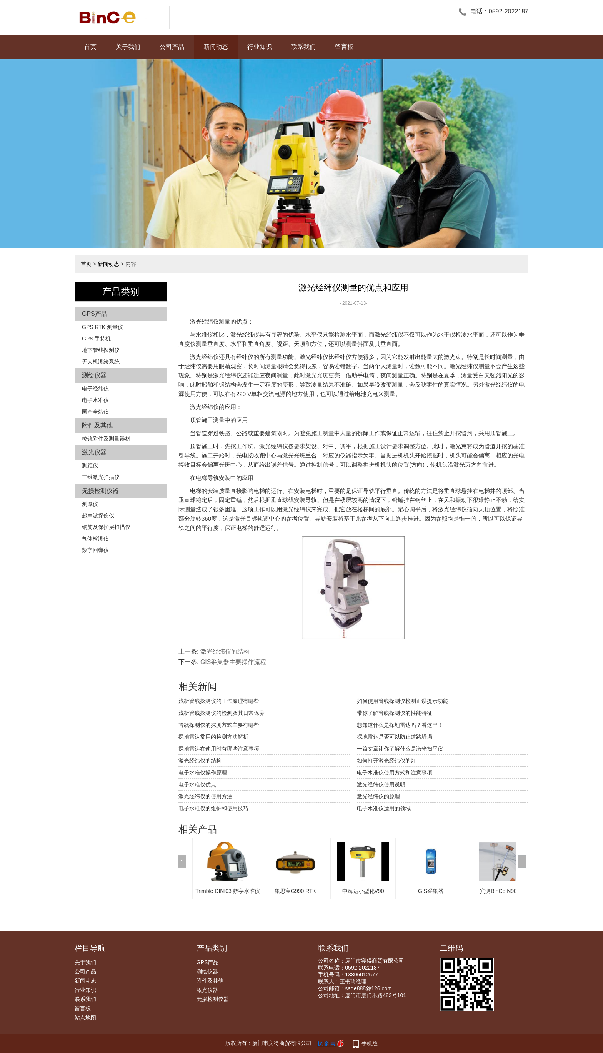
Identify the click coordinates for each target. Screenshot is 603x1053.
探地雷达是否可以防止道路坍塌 (394, 737)
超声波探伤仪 (98, 515)
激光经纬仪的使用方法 (205, 796)
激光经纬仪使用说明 (381, 784)
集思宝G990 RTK (295, 891)
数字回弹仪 (95, 550)
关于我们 (128, 46)
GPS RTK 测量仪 (102, 327)
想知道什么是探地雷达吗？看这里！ (400, 725)
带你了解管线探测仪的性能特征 (394, 713)
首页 (90, 46)
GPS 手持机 (96, 338)
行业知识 (259, 46)
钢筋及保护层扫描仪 (106, 527)
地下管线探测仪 (101, 350)
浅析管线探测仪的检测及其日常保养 (221, 713)
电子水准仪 (95, 400)
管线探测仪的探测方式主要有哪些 (218, 725)
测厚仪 (90, 504)
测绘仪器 (94, 375)
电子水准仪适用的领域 (384, 808)
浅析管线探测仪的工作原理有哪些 (218, 701)
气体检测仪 (95, 539)
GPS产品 (94, 313)
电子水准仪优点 (197, 784)
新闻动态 (215, 46)
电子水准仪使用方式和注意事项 (394, 772)
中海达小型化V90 (363, 891)
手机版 (369, 1043)
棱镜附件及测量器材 (106, 439)
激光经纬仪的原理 (378, 796)
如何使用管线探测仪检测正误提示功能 (402, 701)
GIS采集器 (430, 891)
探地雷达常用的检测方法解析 (213, 737)
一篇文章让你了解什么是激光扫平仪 (400, 749)
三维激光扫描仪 (101, 477)
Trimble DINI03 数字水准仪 (227, 891)
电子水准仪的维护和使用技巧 (213, 808)
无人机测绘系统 (101, 362)
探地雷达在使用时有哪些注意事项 (218, 749)
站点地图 (85, 1018)
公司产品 (172, 46)
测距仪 (90, 465)
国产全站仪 (95, 412)
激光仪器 (94, 452)
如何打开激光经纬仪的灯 (386, 761)
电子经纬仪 (95, 388)
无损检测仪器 (100, 490)
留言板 (344, 46)
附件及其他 (97, 425)
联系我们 (303, 46)
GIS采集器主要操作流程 (233, 662)
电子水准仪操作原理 (202, 772)
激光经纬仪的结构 (225, 651)
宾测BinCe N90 (498, 891)
